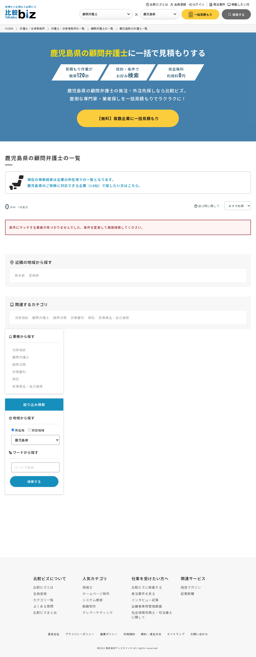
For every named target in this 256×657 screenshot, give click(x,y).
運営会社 (53, 634)
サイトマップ (176, 634)
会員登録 (178, 4)
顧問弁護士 (90, 14)
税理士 (88, 587)
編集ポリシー (109, 634)
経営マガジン (191, 587)
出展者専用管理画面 (147, 606)
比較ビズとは (157, 4)
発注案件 (217, 4)
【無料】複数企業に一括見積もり (128, 118)
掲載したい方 (238, 4)
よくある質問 (43, 606)
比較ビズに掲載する (147, 587)
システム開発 (93, 600)
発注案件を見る (143, 593)
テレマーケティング (98, 612)
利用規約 (129, 634)
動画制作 (89, 606)
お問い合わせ (199, 634)
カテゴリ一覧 (43, 600)
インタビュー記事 (145, 600)
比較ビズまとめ (45, 612)
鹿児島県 (149, 14)
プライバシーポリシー (79, 634)
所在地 (18, 430)
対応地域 (36, 430)
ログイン (196, 4)
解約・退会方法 (151, 634)
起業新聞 (187, 593)
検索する (34, 481)
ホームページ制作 (96, 593)
